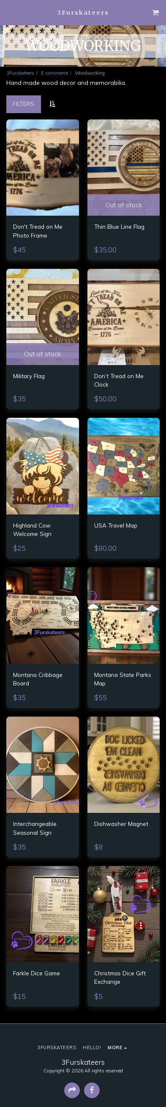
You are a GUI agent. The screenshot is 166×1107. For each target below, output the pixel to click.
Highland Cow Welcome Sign (32, 529)
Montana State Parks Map (122, 679)
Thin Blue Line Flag (119, 226)
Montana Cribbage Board (38, 679)
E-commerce (54, 73)
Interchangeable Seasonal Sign (35, 828)
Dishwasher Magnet (121, 823)
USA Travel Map (115, 525)
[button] (9, 12)
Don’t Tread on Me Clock (119, 380)
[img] (42, 167)
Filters (23, 104)
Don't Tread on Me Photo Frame (38, 230)
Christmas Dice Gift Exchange (120, 977)
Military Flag (29, 375)
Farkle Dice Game (36, 973)
